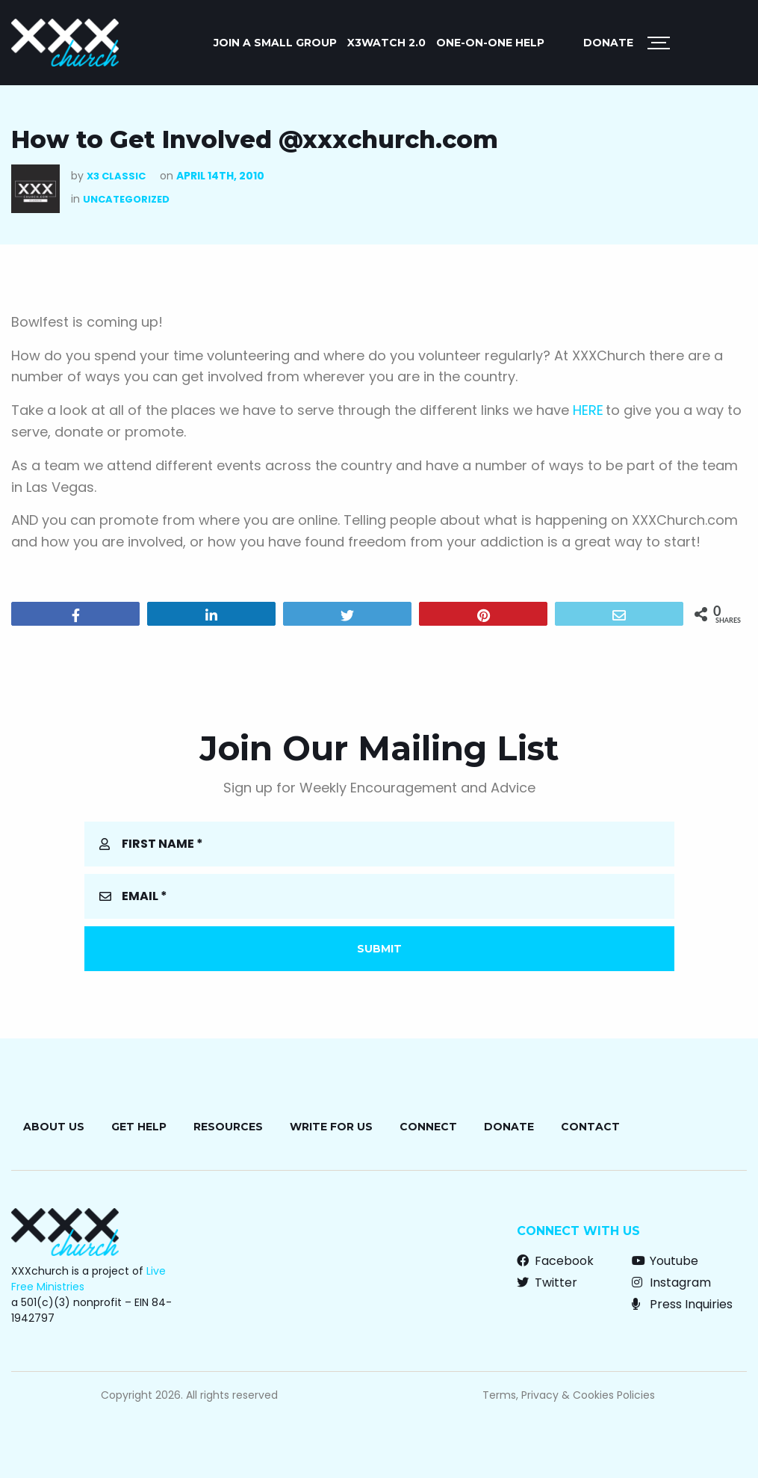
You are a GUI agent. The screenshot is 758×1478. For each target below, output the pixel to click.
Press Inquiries (682, 1304)
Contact (590, 1126)
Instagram (671, 1282)
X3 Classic (116, 176)
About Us (53, 1126)
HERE (588, 410)
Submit (379, 948)
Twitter (547, 1282)
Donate (608, 42)
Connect (428, 1126)
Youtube (665, 1260)
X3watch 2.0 (386, 42)
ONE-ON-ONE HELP (490, 42)
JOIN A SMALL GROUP (275, 42)
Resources (228, 1126)
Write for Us (331, 1126)
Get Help (139, 1126)
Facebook (555, 1260)
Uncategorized (126, 199)
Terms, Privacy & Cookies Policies (568, 1395)
